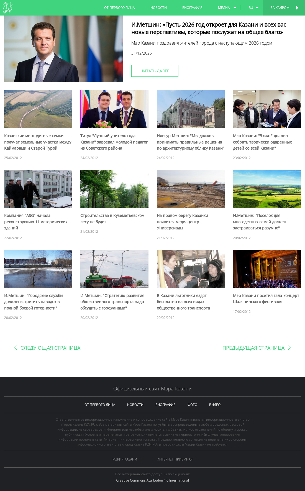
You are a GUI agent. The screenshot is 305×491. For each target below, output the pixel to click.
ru (251, 7)
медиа (224, 7)
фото (192, 404)
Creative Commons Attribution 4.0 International (152, 480)
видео (215, 404)
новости (158, 7)
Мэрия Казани (124, 459)
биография (192, 7)
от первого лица (119, 7)
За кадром (280, 7)
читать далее (154, 70)
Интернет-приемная (175, 459)
